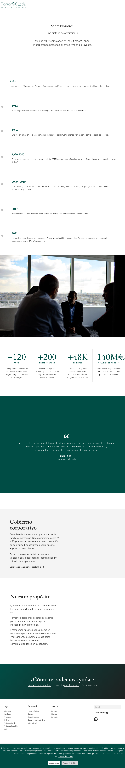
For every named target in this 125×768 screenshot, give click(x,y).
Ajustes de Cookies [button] (69, 763)
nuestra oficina (71, 685)
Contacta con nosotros (39, 685)
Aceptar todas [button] (54, 763)
